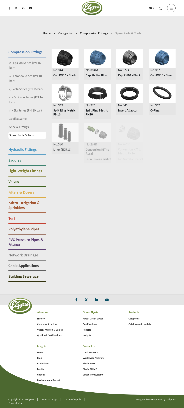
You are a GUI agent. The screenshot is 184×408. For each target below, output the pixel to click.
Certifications (90, 324)
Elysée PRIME (90, 369)
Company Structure (47, 324)
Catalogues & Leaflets (139, 324)
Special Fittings (17, 127)
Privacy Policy (15, 403)
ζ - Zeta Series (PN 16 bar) (24, 89)
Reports (87, 329)
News (40, 352)
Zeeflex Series (16, 119)
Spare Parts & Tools (19, 135)
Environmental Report (48, 380)
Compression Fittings (94, 33)
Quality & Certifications (49, 335)
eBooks (41, 374)
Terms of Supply (73, 399)
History (41, 318)
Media (40, 369)
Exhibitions (43, 363)
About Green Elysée (93, 318)
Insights (87, 335)
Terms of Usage (49, 399)
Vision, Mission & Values (50, 329)
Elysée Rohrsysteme (93, 374)
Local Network (90, 352)
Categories (65, 33)
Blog (39, 358)
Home (47, 33)
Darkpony (171, 399)
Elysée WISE (89, 363)
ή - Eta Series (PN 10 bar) (23, 110)
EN (151, 8)
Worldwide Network (93, 358)
